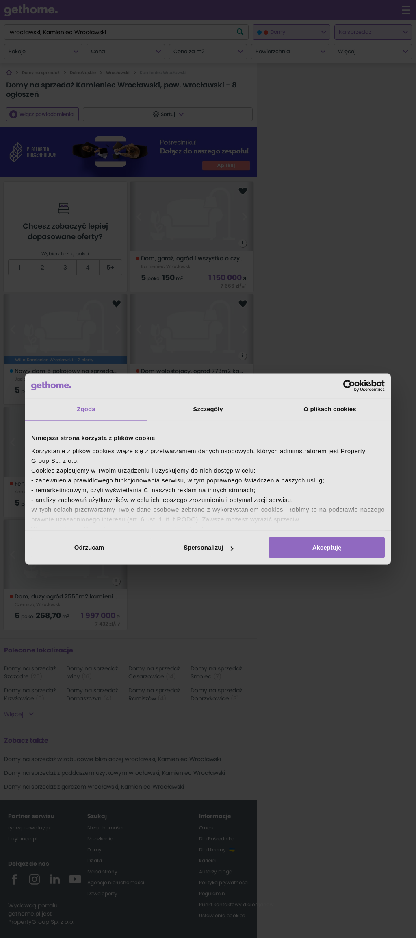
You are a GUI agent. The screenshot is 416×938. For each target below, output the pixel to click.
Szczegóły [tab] (208, 409)
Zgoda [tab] (86, 409)
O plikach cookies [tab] (329, 409)
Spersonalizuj (208, 547)
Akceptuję (327, 547)
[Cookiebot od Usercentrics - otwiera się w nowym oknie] (349, 386)
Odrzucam (89, 547)
